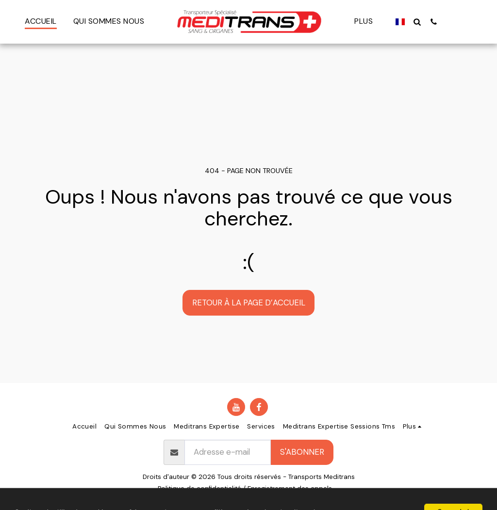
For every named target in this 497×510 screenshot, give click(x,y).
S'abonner (302, 451)
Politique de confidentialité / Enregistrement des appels (245, 488)
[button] (413, 21)
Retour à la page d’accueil (248, 302)
